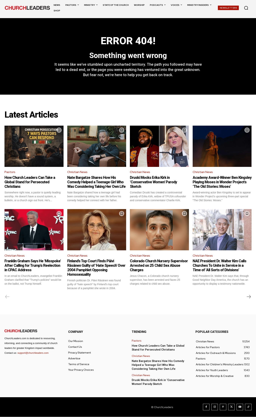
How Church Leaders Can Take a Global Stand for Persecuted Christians (29, 182)
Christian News (77, 172)
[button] (246, 7)
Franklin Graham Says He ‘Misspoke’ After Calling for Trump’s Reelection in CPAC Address (32, 265)
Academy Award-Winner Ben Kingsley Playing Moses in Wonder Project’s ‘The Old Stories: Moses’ (222, 182)
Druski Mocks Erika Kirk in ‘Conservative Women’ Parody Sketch (153, 182)
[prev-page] (7, 297)
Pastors (9, 172)
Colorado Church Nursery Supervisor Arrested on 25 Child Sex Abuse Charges (159, 265)
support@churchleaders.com (32, 353)
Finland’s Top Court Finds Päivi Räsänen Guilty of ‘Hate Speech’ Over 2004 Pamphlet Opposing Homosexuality (96, 268)
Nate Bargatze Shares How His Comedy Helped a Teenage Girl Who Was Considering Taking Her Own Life (96, 182)
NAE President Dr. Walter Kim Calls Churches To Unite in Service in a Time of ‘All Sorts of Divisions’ (219, 265)
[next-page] (249, 297)
